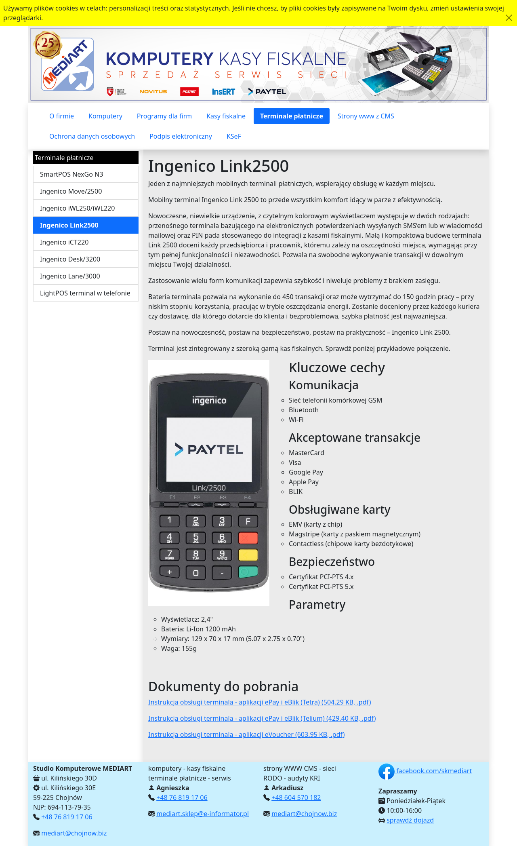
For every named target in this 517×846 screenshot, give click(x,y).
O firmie (61, 116)
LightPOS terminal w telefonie (85, 293)
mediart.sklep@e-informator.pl (202, 813)
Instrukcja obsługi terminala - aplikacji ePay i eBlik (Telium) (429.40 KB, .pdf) (262, 718)
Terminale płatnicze (291, 116)
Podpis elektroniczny (180, 136)
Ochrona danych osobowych (92, 136)
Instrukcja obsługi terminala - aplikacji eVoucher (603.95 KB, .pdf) (246, 734)
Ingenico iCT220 (64, 242)
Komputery (105, 116)
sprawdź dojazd (410, 820)
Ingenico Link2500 (69, 225)
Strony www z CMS (366, 116)
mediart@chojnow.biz (74, 833)
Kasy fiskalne (226, 116)
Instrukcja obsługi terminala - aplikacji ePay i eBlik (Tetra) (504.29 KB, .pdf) (259, 702)
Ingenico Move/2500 (71, 191)
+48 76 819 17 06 (66, 816)
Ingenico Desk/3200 (70, 259)
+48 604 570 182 (296, 797)
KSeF (234, 136)
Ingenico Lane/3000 (70, 276)
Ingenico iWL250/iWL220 (77, 208)
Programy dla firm (164, 116)
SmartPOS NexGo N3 (71, 174)
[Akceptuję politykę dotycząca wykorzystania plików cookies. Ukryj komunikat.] (509, 18)
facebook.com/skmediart (425, 770)
